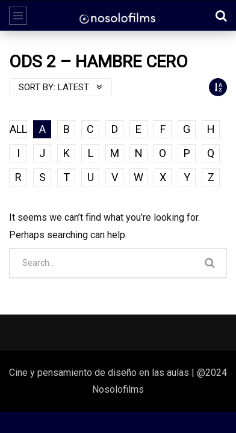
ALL (18, 129)
